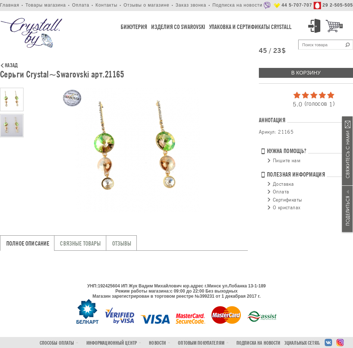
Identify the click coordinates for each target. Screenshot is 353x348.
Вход (315, 26)
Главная (9, 5)
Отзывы (122, 243)
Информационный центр (111, 343)
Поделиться (347, 209)
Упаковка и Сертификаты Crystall (250, 27)
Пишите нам (286, 160)
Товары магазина (45, 5)
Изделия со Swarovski (178, 27)
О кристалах (286, 207)
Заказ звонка (190, 5)
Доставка (283, 184)
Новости (157, 343)
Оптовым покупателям (201, 343)
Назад (11, 65)
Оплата (80, 5)
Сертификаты (287, 199)
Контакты (107, 5)
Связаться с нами (347, 151)
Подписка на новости (238, 5)
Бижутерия (134, 27)
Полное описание (27, 243)
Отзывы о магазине (147, 5)
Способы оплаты (57, 343)
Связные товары (80, 243)
